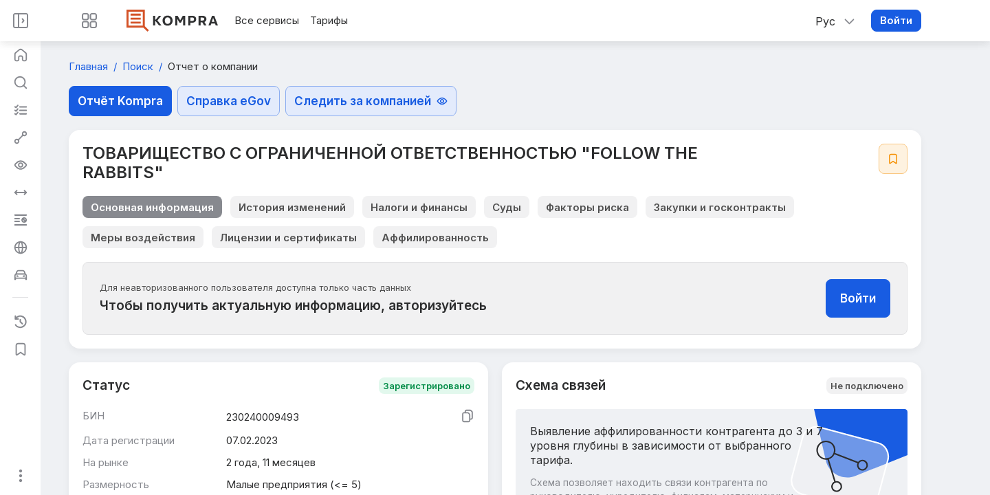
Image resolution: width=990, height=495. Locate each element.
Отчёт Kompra (120, 101)
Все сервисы (266, 20)
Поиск (139, 66)
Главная (90, 66)
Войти (896, 20)
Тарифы (329, 20)
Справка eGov (228, 101)
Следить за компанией (371, 101)
